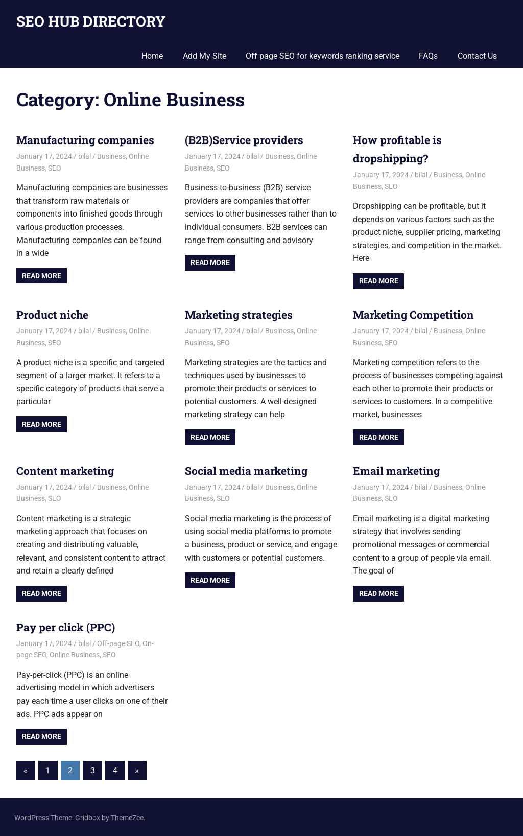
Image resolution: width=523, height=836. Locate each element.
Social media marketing (248, 469)
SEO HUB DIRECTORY (91, 21)
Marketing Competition (415, 313)
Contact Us (477, 56)
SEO (54, 167)
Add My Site (204, 56)
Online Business (75, 653)
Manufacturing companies (87, 139)
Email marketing (397, 469)
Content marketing (66, 469)
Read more (41, 275)
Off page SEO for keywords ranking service (322, 56)
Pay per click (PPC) (67, 625)
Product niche (53, 313)
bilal (84, 156)
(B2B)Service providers (246, 139)
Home (152, 56)
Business (111, 156)
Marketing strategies (241, 313)
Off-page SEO (118, 641)
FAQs (428, 56)
